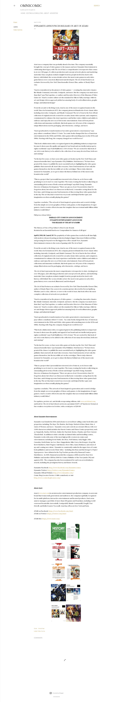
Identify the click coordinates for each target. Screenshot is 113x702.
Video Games (17, 30)
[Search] (97, 5)
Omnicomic (31, 5)
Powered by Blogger (57, 693)
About (45, 13)
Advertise (53, 13)
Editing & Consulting (34, 13)
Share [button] (15, 22)
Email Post (41, 628)
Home (22, 13)
